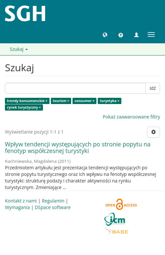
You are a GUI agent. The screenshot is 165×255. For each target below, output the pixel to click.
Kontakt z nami (21, 201)
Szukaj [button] (19, 49)
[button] (105, 34)
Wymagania (17, 207)
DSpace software (53, 207)
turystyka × (109, 100)
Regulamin (53, 201)
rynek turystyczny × (24, 107)
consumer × (84, 100)
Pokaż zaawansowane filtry (131, 117)
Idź (153, 88)
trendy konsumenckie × (27, 100)
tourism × (61, 100)
